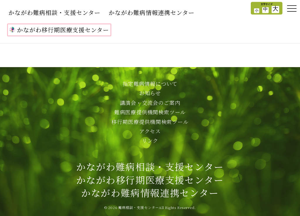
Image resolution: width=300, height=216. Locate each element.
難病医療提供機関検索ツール (150, 112)
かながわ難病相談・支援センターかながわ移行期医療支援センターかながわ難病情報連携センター (150, 180)
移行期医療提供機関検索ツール (149, 121)
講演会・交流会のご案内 (150, 102)
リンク (150, 140)
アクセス (150, 131)
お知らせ (150, 93)
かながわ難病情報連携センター (152, 12)
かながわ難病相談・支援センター (54, 12)
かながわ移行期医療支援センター (59, 29)
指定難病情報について (150, 83)
